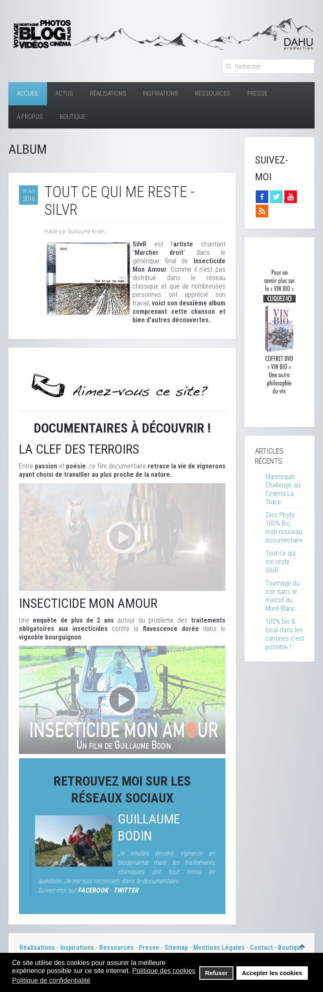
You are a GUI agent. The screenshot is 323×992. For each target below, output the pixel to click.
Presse (257, 93)
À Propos (30, 116)
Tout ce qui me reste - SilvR (280, 561)
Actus (64, 93)
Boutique (72, 116)
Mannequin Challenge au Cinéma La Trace (282, 489)
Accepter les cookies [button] (272, 973)
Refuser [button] (216, 973)
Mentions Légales (219, 948)
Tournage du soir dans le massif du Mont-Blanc (282, 595)
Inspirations (160, 93)
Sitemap (176, 948)
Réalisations (108, 93)
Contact (261, 948)
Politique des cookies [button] (163, 970)
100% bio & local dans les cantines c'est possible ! (284, 634)
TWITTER (125, 890)
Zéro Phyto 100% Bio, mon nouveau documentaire (284, 527)
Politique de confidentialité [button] (51, 980)
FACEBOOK (93, 890)
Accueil (28, 93)
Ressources (212, 93)
